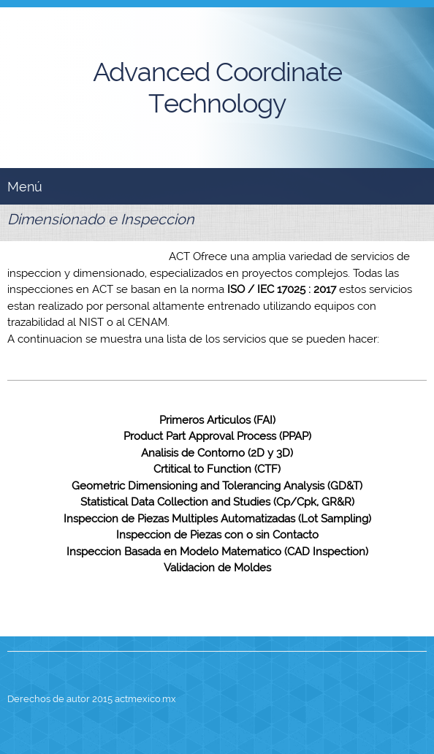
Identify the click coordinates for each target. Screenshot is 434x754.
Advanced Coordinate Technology (217, 87)
